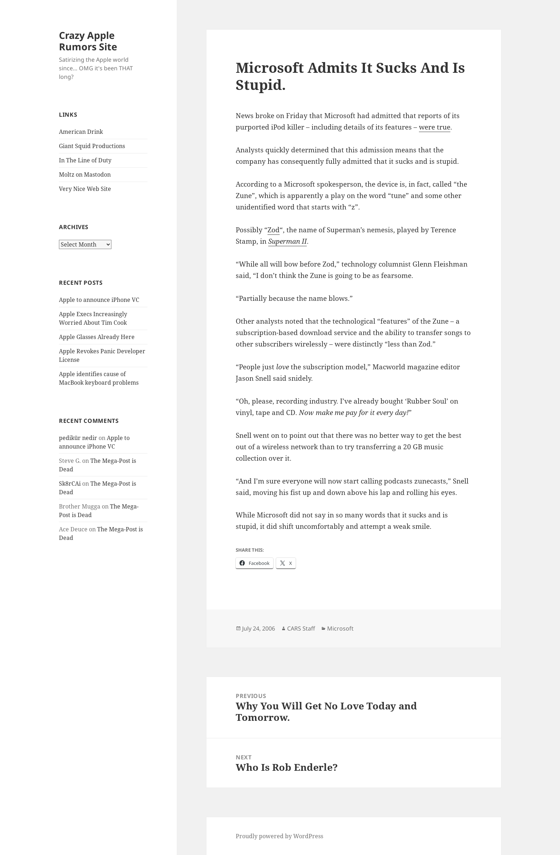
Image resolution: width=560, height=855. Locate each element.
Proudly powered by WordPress (279, 836)
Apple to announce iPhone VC (99, 300)
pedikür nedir (78, 438)
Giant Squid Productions (92, 146)
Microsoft (340, 628)
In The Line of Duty (85, 160)
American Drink (81, 132)
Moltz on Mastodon (85, 174)
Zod (274, 229)
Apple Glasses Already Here (97, 337)
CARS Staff (301, 628)
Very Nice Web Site (85, 189)
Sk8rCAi (70, 483)
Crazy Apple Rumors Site (88, 41)
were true (434, 127)
